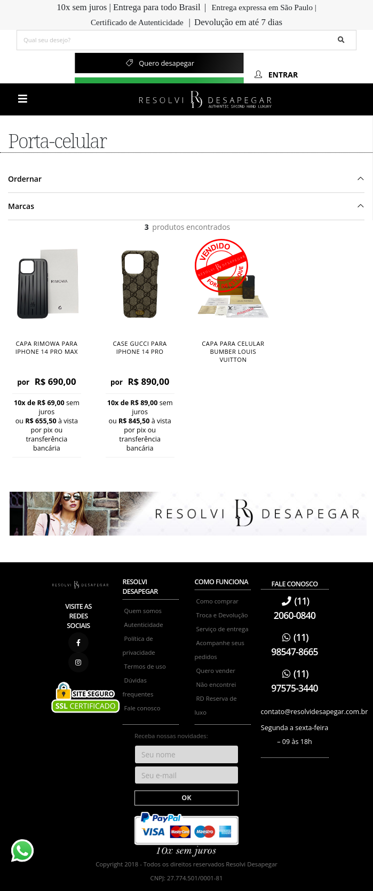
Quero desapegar (159, 63)
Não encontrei (216, 684)
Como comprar (217, 601)
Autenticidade (143, 625)
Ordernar (25, 179)
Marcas (21, 206)
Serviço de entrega (222, 629)
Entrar (275, 74)
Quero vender (215, 671)
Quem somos (143, 611)
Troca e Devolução (222, 615)
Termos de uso (145, 666)
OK (186, 797)
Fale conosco (142, 708)
